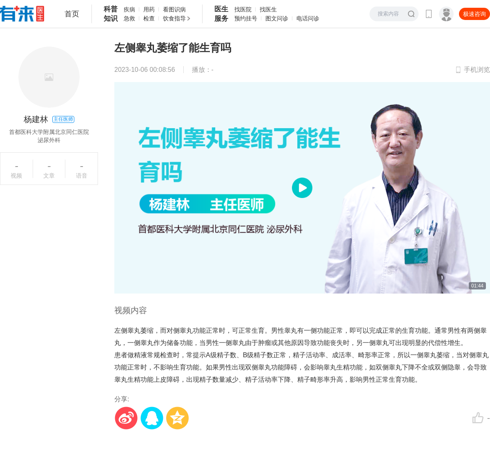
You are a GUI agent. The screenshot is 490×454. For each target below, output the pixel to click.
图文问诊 (276, 18)
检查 (149, 18)
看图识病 (174, 9)
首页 (72, 14)
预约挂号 (245, 18)
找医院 (243, 9)
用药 (149, 9)
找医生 (268, 9)
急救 (129, 18)
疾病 (129, 9)
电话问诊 (307, 18)
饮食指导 (174, 18)
